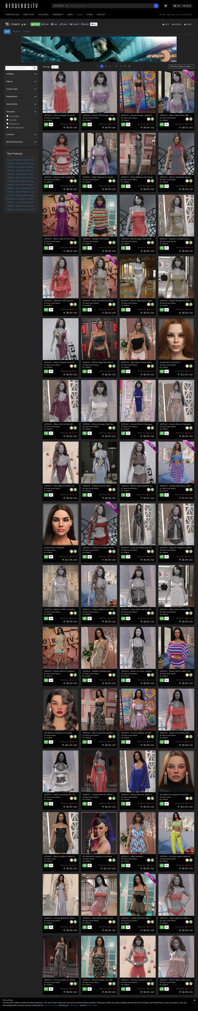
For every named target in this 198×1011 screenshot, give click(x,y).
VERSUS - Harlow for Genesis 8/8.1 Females (179, 733)
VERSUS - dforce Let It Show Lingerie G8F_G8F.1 (27, 178)
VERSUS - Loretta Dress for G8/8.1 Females (140, 918)
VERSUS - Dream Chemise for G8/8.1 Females (25, 192)
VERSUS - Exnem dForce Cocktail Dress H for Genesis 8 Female (71, 671)
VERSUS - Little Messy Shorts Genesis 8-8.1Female (143, 362)
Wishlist (85, 24)
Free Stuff (28, 15)
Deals (80, 15)
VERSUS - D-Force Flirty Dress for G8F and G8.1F (27, 202)
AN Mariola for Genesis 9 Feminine (21, 181)
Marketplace (12, 15)
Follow (35, 24)
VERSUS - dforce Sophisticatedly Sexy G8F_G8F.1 (142, 486)
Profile (45, 24)
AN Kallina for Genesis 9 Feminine (20, 199)
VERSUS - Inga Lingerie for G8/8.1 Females (24, 167)
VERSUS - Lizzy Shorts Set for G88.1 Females (140, 609)
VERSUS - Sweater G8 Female (95, 239)
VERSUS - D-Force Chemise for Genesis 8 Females (143, 980)
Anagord (49, 120)
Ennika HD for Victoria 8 (54, 548)
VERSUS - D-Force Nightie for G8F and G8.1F (25, 188)
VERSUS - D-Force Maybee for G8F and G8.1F (141, 733)
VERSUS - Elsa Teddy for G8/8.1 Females (61, 486)
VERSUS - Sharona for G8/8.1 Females (99, 548)
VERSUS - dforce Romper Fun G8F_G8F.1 (100, 980)
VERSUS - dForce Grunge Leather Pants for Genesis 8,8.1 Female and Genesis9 (155, 115)
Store (54, 24)
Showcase (16, 31)
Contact (101, 15)
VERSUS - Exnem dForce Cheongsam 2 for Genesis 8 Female (147, 424)
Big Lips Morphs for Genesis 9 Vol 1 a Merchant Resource (30, 160)
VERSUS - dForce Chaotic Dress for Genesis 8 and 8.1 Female (70, 362)
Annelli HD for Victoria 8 (170, 362)
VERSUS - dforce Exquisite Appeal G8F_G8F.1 (102, 733)
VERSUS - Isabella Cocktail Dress (96, 671)
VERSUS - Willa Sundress (132, 856)
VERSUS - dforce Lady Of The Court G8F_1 (62, 239)
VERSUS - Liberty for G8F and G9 (58, 300)
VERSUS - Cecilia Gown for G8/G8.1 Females (25, 195)
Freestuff (74, 24)
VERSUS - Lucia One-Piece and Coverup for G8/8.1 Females (147, 548)
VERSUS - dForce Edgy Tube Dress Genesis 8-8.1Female (145, 239)
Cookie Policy (74, 1005)
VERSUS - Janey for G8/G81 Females (176, 548)
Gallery (63, 24)
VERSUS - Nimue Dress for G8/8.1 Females (139, 794)
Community (58, 15)
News (70, 15)
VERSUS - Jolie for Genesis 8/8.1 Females (24, 185)
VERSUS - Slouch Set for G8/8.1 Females (177, 671)
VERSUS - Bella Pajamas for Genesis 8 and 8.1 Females (106, 177)
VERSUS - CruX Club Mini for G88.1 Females (101, 300)
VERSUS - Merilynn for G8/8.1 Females (22, 206)
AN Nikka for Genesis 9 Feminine (58, 733)
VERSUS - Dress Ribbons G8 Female (137, 177)
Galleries (43, 15)
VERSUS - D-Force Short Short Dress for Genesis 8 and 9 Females (33, 209)
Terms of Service (50, 1005)
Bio (94, 24)
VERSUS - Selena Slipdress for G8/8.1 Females (102, 609)
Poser (89, 15)
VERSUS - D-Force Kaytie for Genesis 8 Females (65, 980)
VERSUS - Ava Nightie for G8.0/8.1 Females (24, 163)
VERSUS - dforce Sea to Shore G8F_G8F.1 (178, 609)
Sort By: (180, 66)
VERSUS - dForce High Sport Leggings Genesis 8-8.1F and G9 (147, 300)
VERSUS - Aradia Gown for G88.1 (20, 174)
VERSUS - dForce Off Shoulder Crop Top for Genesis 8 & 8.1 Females (112, 115)
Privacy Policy (91, 1005)
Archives (26, 31)
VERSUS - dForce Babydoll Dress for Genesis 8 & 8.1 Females (70, 115)
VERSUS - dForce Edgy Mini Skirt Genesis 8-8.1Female (106, 362)
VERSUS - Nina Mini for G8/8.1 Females (23, 171)
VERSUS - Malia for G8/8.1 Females (59, 609)
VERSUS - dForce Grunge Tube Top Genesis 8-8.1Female (107, 424)
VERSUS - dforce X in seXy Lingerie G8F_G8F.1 (141, 671)
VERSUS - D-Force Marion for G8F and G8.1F (63, 918)
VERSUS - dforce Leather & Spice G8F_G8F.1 (63, 856)
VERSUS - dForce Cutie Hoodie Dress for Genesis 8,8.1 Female (71, 177)
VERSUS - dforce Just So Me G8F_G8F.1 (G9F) (64, 424)
